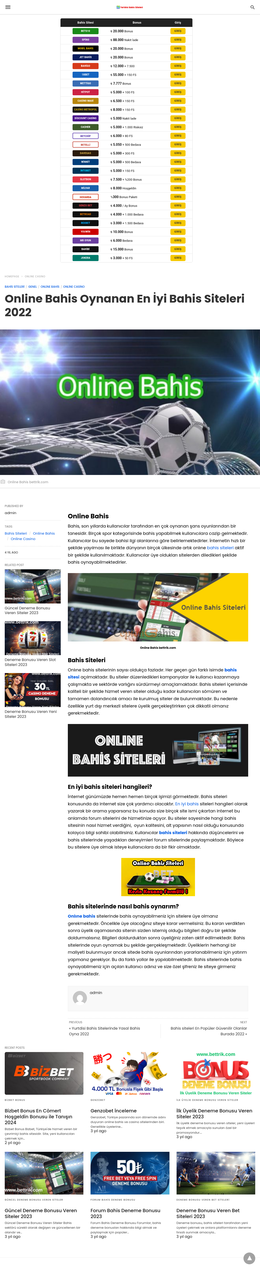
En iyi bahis (187, 804)
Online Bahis (50, 287)
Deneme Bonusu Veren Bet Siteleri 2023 (208, 1213)
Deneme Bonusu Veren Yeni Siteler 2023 (31, 714)
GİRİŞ (177, 31)
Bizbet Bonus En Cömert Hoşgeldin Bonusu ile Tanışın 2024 (38, 1116)
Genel (32, 287)
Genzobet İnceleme (114, 1110)
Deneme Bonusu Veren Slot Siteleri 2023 (30, 662)
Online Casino (35, 276)
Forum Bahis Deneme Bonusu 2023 (125, 1213)
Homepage (12, 276)
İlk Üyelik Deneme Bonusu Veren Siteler (207, 1100)
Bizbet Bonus (15, 1100)
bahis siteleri (220, 548)
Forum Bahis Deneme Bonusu (113, 1200)
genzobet (98, 1100)
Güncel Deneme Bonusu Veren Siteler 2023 (27, 610)
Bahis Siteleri (15, 287)
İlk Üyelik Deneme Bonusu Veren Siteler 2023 (214, 1113)
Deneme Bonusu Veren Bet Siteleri (203, 1200)
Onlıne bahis (81, 916)
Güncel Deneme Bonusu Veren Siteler (34, 1200)
